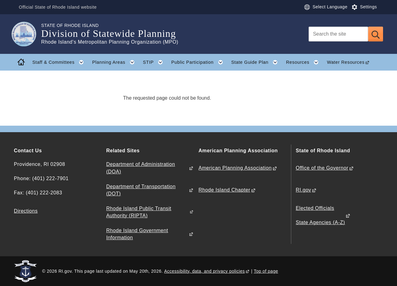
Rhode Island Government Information (137, 234)
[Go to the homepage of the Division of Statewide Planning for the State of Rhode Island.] (27, 34)
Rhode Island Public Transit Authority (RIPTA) (138, 212)
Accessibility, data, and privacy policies (204, 271)
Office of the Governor (322, 168)
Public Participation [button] (199, 62)
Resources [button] (304, 62)
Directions (26, 211)
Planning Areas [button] (115, 62)
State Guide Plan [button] (256, 62)
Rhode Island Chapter (224, 190)
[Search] (338, 34)
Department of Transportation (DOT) (141, 190)
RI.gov (303, 190)
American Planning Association (235, 168)
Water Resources (345, 62)
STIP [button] (155, 62)
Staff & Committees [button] (60, 62)
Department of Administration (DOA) (140, 168)
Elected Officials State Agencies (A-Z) (320, 215)
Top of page (266, 271)
